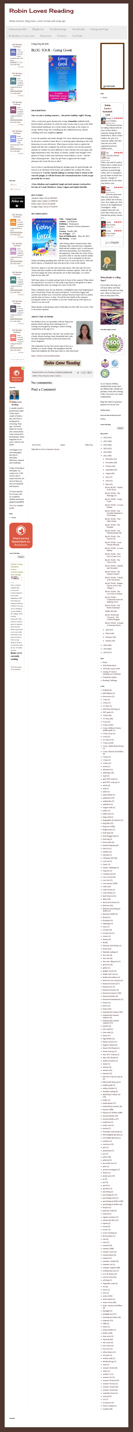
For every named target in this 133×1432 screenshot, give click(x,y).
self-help (106, 1280)
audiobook (107, 798)
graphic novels (108, 971)
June (107, 481)
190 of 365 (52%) (15, 64)
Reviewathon (108, 1236)
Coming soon (108, 874)
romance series (108, 1252)
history (105, 1003)
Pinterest (45, 35)
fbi (104, 942)
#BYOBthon (107, 693)
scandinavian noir (109, 1271)
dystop (105, 917)
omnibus (106, 1141)
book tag (106, 839)
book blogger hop (109, 836)
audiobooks (107, 801)
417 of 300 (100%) (15, 93)
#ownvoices (107, 696)
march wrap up (108, 1051)
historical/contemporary (112, 999)
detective (106, 905)
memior (106, 1067)
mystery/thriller (108, 1116)
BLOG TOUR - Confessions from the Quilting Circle (114, 599)
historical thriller (109, 996)
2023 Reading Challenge (17, 132)
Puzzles (105, 1207)
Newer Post (36, 445)
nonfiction (106, 1122)
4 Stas (105, 737)
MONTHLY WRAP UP (111, 1095)
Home (63, 445)
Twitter (61, 35)
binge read (107, 817)
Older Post (89, 445)
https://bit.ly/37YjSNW (48, 206)
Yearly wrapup (108, 1406)
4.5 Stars (106, 740)
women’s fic (107, 1377)
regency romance (109, 1217)
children (106, 852)
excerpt (105, 930)
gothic (105, 968)
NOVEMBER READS (111, 1135)
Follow (103, 419)
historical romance (110, 993)
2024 (105, 445)
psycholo (106, 1189)
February (109, 637)
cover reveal (107, 877)
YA (104, 1399)
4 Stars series (108, 733)
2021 (105, 456)
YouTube (77, 35)
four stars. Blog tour (110, 961)
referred (106, 1214)
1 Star (105, 700)
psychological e (108, 1195)
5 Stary (105, 757)
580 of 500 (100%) (15, 263)
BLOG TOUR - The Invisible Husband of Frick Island (113, 513)
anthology (106, 773)
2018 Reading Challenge (17, 331)
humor (52, 376)
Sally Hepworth (111, 192)
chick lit (106, 849)
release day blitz (109, 1220)
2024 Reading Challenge (17, 103)
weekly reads (108, 1358)
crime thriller (108, 893)
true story (106, 1349)
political (106, 1160)
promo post (107, 1176)
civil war (106, 861)
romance (58, 376)
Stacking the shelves (110, 1317)
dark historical (108, 896)
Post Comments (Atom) (50, 449)
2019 (105, 649)
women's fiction (109, 1380)
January (109, 641)
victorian (106, 1355)
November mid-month (111, 1132)
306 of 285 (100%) (15, 350)
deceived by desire (110, 902)
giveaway (106, 965)
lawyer (105, 1035)
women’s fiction (109, 1387)
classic (105, 864)
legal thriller (107, 1039)
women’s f (107, 1374)
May (107, 484)
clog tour (106, 871)
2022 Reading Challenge (17, 216)
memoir (106, 1070)
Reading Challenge (110, 680)
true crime (106, 1343)
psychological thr (109, 1198)
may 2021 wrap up (110, 1054)
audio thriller (107, 795)
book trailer (107, 842)
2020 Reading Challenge (17, 273)
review (105, 1230)
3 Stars (105, 715)
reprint (105, 1223)
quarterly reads (108, 1211)
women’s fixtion (109, 1390)
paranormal (107, 1151)
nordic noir (107, 1125)
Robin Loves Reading (41, 10)
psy (104, 1182)
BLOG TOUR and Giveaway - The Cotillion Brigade (112, 617)
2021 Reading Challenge (17, 244)
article (105, 785)
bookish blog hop (109, 845)
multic (105, 1100)
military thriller (108, 1088)
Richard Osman (106, 160)
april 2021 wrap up (110, 782)
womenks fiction (109, 1393)
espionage (106, 924)
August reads (108, 807)
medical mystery (109, 1061)
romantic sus (107, 1264)
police (105, 1157)
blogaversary (107, 830)
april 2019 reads (109, 779)
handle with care (109, 974)
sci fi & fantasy (108, 1274)
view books (20, 66)
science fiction (108, 1277)
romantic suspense (109, 1268)
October (109, 466)
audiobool (106, 804)
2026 (105, 438)
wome (105, 1371)
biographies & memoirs (111, 820)
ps (103, 1179)
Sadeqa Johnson (111, 123)
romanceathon (108, 1255)
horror (105, 1006)
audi (104, 788)
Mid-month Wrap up (110, 1082)
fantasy (105, 939)
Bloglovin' (38, 29)
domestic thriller (109, 914)
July (107, 477)
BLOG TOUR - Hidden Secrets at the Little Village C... (114, 585)
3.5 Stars (106, 719)
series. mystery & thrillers (112, 1306)
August (108, 473)
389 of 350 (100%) (15, 122)
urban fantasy (108, 1352)
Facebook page (58, 29)
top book (106, 1339)
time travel (107, 1336)
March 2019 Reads (110, 1048)
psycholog (106, 1192)
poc (104, 1154)
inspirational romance (111, 1012)
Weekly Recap (108, 1361)
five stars (106, 955)
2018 (105, 652)
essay (105, 927)
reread (105, 1226)
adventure (106, 770)
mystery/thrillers (109, 1119)
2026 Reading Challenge (17, 45)
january (105, 1026)
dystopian (106, 920)
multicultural (107, 1103)
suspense (106, 1320)
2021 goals (107, 712)
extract (105, 936)
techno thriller (108, 1330)
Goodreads (78, 29)
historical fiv (107, 987)
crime (105, 887)
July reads (106, 1029)
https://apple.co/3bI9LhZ (47, 201)
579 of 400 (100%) (15, 234)
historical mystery (109, 990)
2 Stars (105, 703)
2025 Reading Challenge (17, 74)
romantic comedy (109, 1261)
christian (106, 855)
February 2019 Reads (111, 946)
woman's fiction (109, 1368)
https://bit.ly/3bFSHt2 (48, 198)
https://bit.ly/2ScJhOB (46, 204)
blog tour (46, 376)
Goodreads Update (110, 677)
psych (105, 1185)
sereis (105, 1290)
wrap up (106, 1396)
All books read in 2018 (111, 669)
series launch (107, 1299)
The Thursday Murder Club (112, 155)
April (108, 630)
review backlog (108, 1233)
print (104, 1166)
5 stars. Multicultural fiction (113, 746)
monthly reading (109, 1091)
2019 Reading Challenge (17, 302)
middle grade (108, 1085)
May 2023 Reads (109, 1058)
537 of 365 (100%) (15, 321)
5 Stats (105, 760)
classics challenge (109, 868)
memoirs (106, 1073)
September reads (109, 1283)
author (105, 811)
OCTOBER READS (110, 1138)
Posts (14, 185)
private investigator (110, 1170)
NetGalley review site (21, 35)
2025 (105, 441)
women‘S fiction (109, 1384)
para (104, 1147)
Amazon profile (18, 29)
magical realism (109, 1045)
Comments (16, 189)
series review (108, 1302)
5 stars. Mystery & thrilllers (113, 752)
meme (105, 1064)
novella (105, 1128)
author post (107, 814)
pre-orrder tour (108, 1163)
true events (107, 1346)
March (108, 633)
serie (104, 1293)
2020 (105, 645)
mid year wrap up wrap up (112, 1077)
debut (105, 899)
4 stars (105, 722)
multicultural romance (111, 1106)
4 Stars (40, 376)
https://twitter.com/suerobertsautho (45, 356)
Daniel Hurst (111, 227)
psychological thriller (111, 1201)
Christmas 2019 (109, 858)
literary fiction (108, 1042)
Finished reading (109, 952)
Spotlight (106, 1311)
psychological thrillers (111, 1204)
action (105, 766)
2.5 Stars (106, 706)
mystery (106, 1109)
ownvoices (107, 1144)
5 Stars (105, 743)
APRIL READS (111, 611)
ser (104, 1287)
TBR (104, 1324)
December (110, 459)
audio (105, 792)
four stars (106, 958)
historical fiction (109, 984)
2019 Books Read (109, 665)
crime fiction (107, 890)
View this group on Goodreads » (16, 668)
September (110, 470)
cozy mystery (108, 883)
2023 (105, 448)
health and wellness (110, 977)
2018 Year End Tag (110, 709)
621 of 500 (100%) (15, 292)
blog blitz (106, 823)
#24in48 (106, 690)
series (105, 1296)
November (110, 463)
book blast (106, 833)
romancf (106, 1258)
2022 (105, 452)
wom (104, 1365)
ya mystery (107, 1403)
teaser (105, 1327)
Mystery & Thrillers (110, 1113)
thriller (105, 1333)
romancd (106, 1245)
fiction (105, 949)
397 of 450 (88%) (15, 151)
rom (104, 1239)
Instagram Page (99, 29)
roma (105, 1242)
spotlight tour (108, 1314)
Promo (105, 1173)
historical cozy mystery (111, 980)
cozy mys (106, 880)
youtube (106, 1409)
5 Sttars (105, 763)
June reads (107, 1032)
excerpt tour (107, 933)
